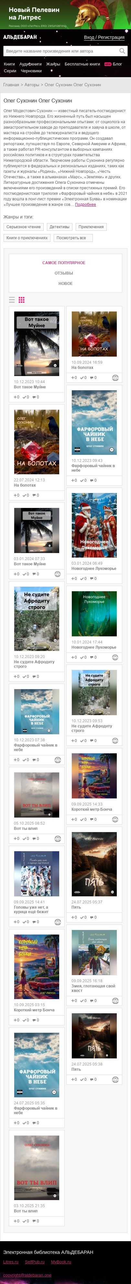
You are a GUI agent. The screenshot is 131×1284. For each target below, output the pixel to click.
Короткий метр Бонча (34, 1010)
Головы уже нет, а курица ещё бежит (31, 909)
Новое (66, 283)
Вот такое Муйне (30, 387)
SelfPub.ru (35, 1261)
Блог (117, 64)
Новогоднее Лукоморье (93, 568)
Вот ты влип (26, 828)
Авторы (32, 84)
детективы (60, 227)
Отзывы (64, 273)
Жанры (53, 64)
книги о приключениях (27, 238)
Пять (76, 907)
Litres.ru (10, 1261)
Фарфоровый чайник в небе (35, 747)
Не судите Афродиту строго (34, 664)
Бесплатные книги (82, 64)
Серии (10, 70)
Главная (11, 84)
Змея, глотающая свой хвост (93, 988)
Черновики (31, 70)
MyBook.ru (61, 1261)
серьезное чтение (23, 227)
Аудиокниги (30, 64)
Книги (9, 64)
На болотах (25, 485)
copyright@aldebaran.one (27, 1275)
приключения (91, 227)
